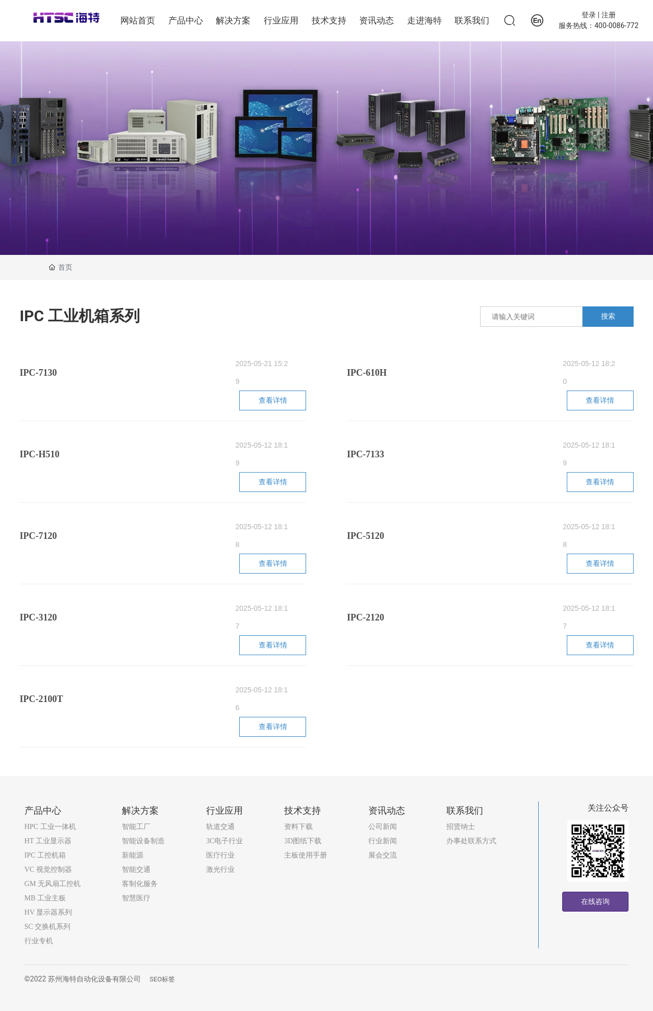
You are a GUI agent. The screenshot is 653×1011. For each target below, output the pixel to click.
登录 (589, 15)
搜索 (608, 316)
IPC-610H (367, 373)
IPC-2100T (41, 699)
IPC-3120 (38, 617)
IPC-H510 (39, 454)
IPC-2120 (365, 617)
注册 (608, 15)
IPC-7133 (365, 454)
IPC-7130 (38, 373)
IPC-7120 (38, 536)
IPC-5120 (365, 536)
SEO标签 (162, 979)
